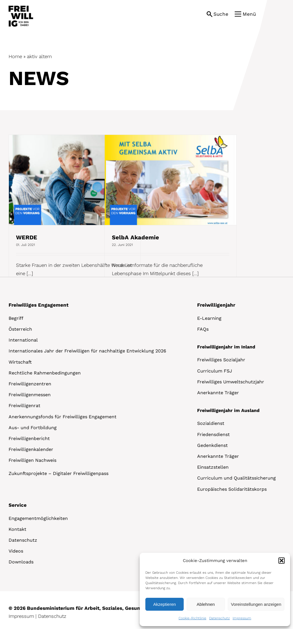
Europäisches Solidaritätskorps (232, 489)
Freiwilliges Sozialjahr (221, 359)
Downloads (21, 562)
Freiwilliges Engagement (38, 305)
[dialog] (215, 589)
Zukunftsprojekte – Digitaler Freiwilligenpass (58, 473)
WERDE (26, 237)
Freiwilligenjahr (216, 305)
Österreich (20, 329)
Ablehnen (206, 604)
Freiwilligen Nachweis (32, 460)
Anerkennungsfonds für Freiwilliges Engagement (62, 416)
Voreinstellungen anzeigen (256, 604)
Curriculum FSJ (214, 371)
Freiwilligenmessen (30, 394)
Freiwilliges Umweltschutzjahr (230, 382)
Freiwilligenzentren (30, 384)
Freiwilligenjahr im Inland (226, 347)
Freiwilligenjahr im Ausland (228, 410)
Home (15, 56)
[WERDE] (74, 180)
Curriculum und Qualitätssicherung (236, 478)
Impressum (242, 618)
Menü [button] (249, 14)
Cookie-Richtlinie (192, 618)
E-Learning (209, 318)
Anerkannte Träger (218, 392)
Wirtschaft (20, 362)
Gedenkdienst (212, 445)
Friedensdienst (213, 434)
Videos (16, 551)
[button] (281, 560)
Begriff (16, 318)
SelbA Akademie (135, 237)
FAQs (203, 329)
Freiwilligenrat (24, 405)
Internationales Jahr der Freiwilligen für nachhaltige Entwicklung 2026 (87, 351)
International (23, 340)
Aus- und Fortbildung (33, 427)
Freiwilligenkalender (31, 449)
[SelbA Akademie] (170, 180)
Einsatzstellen (213, 467)
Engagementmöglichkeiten (38, 518)
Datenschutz (219, 618)
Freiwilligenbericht (29, 438)
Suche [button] (220, 14)
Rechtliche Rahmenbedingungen (45, 373)
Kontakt (17, 529)
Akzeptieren (164, 604)
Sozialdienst (210, 423)
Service (18, 505)
